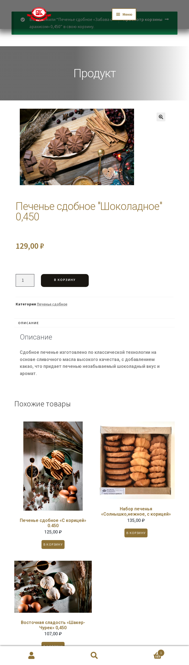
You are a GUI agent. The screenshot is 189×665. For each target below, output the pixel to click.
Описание (28, 323)
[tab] (94, 323)
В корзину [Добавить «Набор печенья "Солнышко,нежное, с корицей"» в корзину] (136, 533)
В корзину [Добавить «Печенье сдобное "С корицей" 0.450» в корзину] (53, 544)
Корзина (145, 651)
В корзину (65, 280)
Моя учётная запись (31, 655)
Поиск (94, 655)
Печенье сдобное (52, 304)
